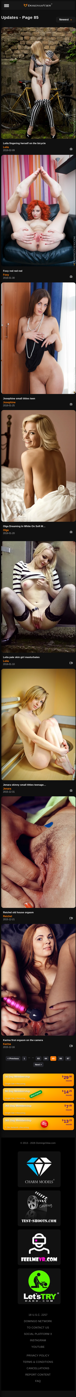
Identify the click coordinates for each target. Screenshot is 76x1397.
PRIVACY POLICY (38, 1355)
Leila (6, 147)
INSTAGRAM (38, 1340)
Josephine (9, 402)
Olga (6, 530)
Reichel (7, 916)
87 (68, 1058)
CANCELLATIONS (38, 1368)
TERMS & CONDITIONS (38, 1361)
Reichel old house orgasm (18, 912)
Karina (7, 1044)
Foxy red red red (12, 271)
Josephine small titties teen (19, 398)
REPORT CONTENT (38, 1374)
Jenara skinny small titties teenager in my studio (25, 784)
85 (53, 1058)
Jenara (7, 788)
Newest (64, 19)
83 (38, 1058)
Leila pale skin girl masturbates (21, 657)
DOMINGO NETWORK (38, 1321)
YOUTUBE (38, 1346)
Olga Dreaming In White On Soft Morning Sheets (25, 526)
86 (60, 1058)
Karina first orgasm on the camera (23, 1040)
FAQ (38, 1381)
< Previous (13, 1058)
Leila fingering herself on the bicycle (24, 143)
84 (46, 1058)
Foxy (6, 274)
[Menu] (6, 6)
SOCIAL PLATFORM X (38, 1334)
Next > (38, 1064)
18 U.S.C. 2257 (37, 1314)
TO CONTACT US (38, 1327)
